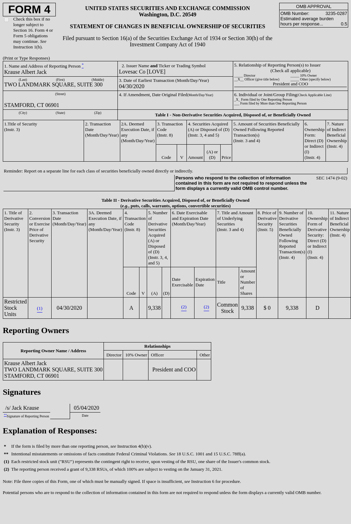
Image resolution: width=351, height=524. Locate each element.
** (5, 415)
